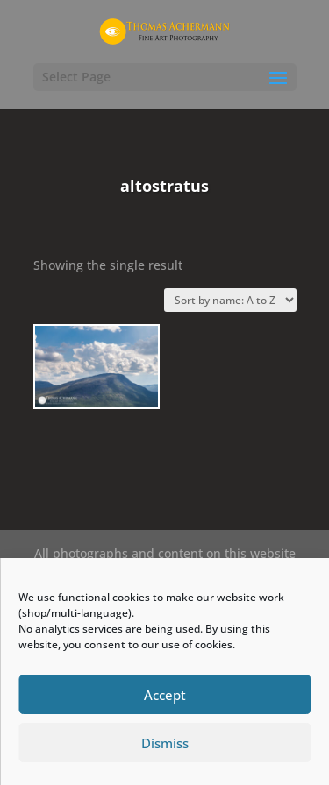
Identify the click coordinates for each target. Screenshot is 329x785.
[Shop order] (230, 300)
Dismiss (165, 743)
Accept (165, 695)
